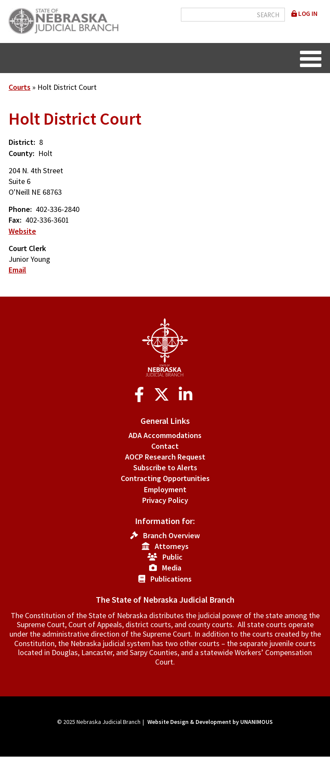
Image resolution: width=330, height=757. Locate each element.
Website (22, 231)
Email (17, 270)
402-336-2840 (57, 209)
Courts (20, 87)
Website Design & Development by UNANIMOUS (210, 722)
